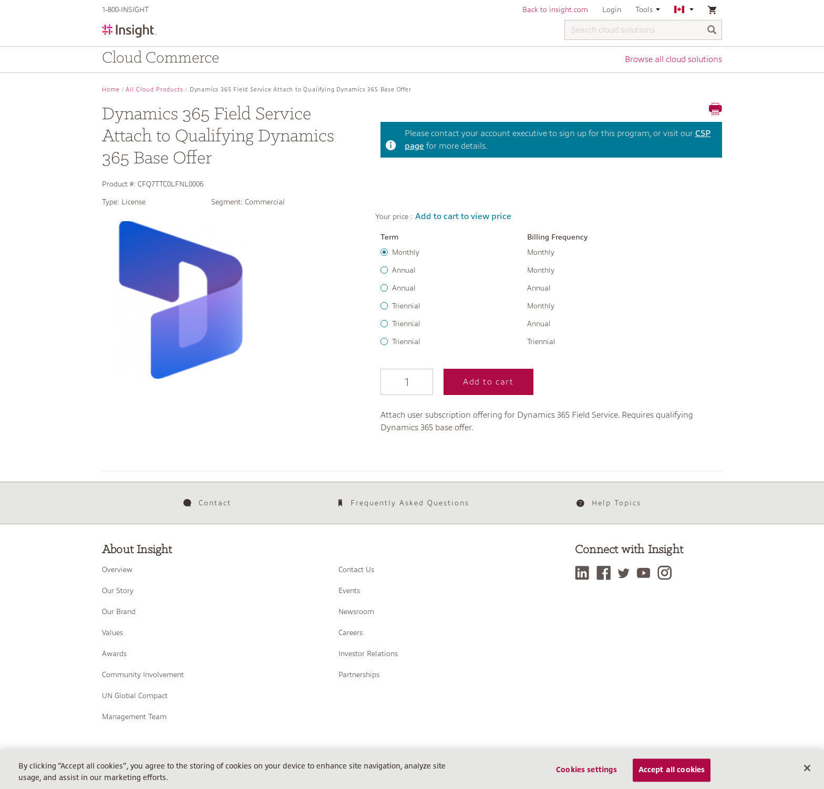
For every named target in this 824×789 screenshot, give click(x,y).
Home (111, 89)
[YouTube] (646, 573)
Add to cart (488, 382)
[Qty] (406, 382)
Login (611, 9)
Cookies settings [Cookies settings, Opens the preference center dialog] (586, 777)
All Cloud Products (154, 89)
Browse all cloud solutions (673, 59)
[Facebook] (606, 573)
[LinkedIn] (584, 573)
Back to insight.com (555, 9)
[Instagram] (667, 573)
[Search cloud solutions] (643, 30)
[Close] (807, 775)
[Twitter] (626, 573)
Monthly (405, 252)
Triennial (406, 305)
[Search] (712, 30)
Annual (404, 270)
